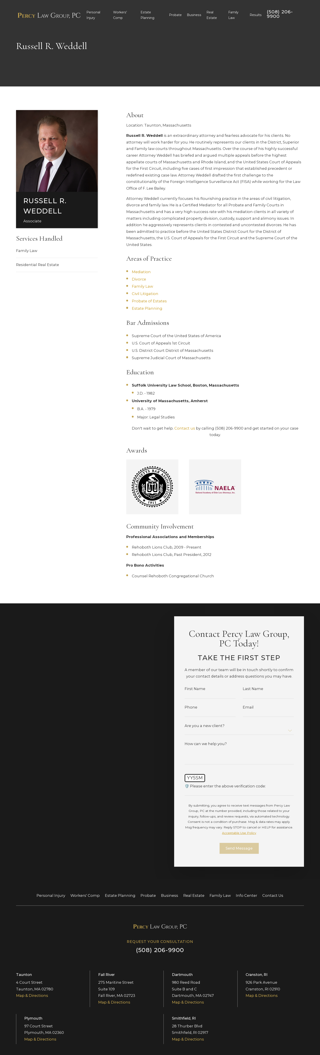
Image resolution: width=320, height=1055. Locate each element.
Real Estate (193, 895)
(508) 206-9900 (280, 14)
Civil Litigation (145, 293)
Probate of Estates (149, 301)
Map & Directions (32, 995)
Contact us (184, 428)
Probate (148, 895)
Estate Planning (147, 308)
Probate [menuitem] (175, 15)
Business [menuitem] (194, 15)
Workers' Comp (85, 895)
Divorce (139, 279)
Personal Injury (51, 895)
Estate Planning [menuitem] (147, 15)
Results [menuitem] (256, 15)
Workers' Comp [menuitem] (120, 15)
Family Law (26, 250)
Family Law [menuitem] (233, 15)
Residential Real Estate (37, 264)
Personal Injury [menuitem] (93, 15)
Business (169, 895)
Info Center (246, 895)
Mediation (141, 272)
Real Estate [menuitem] (211, 15)
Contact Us (272, 895)
